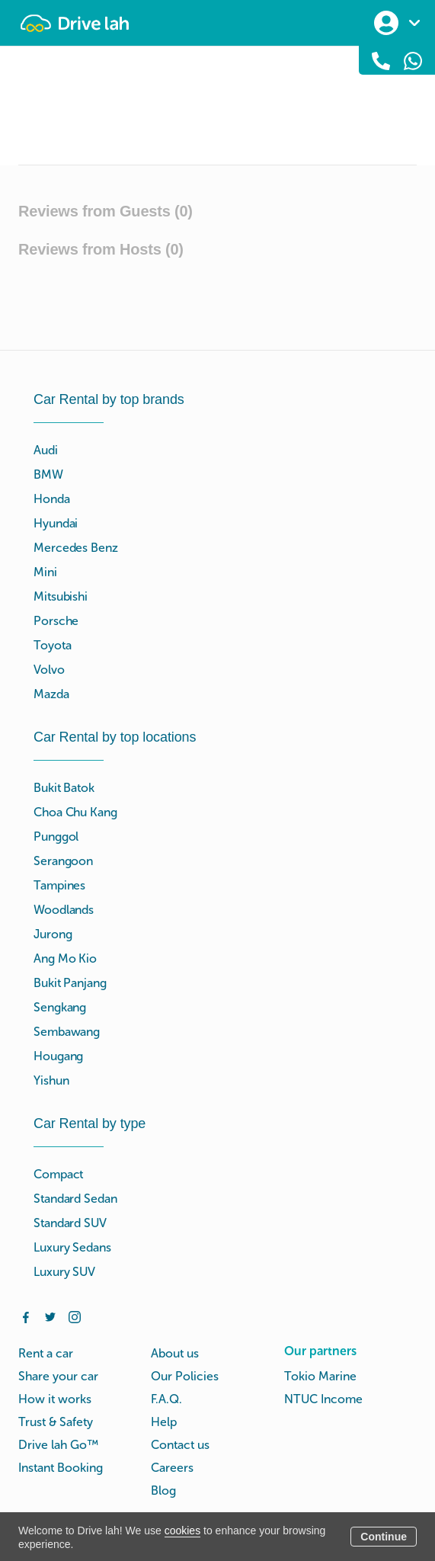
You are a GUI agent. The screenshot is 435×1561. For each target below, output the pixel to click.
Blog (163, 1490)
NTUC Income (323, 1399)
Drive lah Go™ (58, 1445)
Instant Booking (60, 1467)
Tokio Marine (320, 1376)
